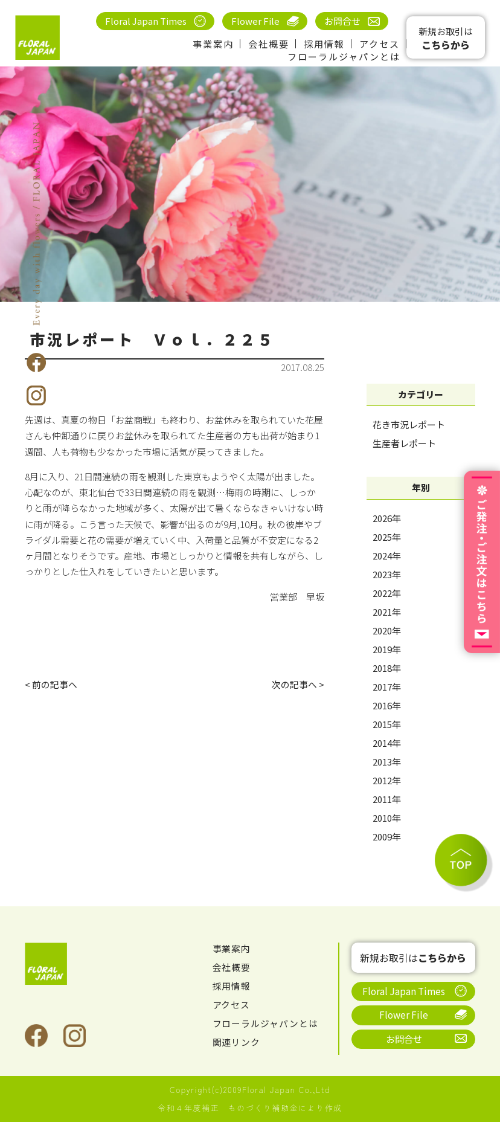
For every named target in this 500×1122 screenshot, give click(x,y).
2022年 (387, 593)
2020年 (387, 630)
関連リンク (237, 1042)
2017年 (387, 686)
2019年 (387, 649)
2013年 (387, 761)
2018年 (387, 668)
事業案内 (213, 43)
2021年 (387, 611)
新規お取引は (445, 38)
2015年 (387, 724)
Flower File (255, 21)
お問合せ (342, 21)
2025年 (387, 536)
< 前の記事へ (51, 684)
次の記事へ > (298, 684)
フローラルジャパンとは (343, 56)
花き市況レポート (409, 424)
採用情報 (324, 43)
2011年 (387, 799)
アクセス (379, 43)
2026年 (387, 518)
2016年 (387, 705)
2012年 (387, 780)
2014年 (387, 743)
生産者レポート (404, 443)
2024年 (387, 555)
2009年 (387, 836)
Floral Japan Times (146, 21)
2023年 (387, 574)
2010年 (387, 817)
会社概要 (268, 43)
